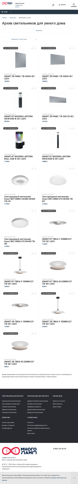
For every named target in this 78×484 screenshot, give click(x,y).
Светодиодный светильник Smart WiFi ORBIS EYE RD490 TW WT (57, 200)
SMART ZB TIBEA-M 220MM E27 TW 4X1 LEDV (19, 364)
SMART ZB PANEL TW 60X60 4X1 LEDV (19, 78)
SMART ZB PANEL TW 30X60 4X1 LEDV (57, 78)
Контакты (30, 423)
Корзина (73, 5)
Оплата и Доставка (8, 423)
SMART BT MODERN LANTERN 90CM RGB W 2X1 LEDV (56, 158)
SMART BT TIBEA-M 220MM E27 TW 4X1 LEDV (57, 283)
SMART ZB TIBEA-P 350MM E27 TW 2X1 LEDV (57, 324)
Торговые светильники (9, 413)
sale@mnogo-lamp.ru (21, 6)
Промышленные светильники (11, 402)
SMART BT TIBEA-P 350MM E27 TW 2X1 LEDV (19, 283)
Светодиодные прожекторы (11, 405)
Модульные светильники (35, 413)
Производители (7, 429)
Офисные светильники (9, 410)
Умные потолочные (59, 402)
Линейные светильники (34, 405)
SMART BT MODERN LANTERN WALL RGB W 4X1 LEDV (18, 158)
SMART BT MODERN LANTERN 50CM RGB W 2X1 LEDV (18, 118)
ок (74, 478)
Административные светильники (37, 402)
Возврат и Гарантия (8, 426)
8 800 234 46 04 (21, 4)
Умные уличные (57, 405)
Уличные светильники (9, 408)
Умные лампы (57, 408)
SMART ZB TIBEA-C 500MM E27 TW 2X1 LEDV (19, 324)
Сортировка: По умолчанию (19, 40)
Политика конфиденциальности (37, 426)
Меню (5, 13)
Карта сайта (31, 434)
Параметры (39, 32)
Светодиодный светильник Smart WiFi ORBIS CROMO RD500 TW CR (19, 200)
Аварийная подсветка (34, 408)
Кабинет (62, 4)
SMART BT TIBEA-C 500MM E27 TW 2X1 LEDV (57, 241)
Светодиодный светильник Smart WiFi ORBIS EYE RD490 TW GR (19, 242)
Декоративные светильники (36, 410)
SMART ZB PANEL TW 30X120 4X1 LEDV (58, 118)
